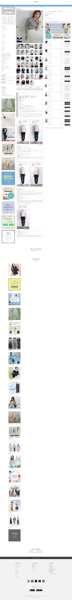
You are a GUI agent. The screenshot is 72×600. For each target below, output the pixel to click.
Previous (17, 27)
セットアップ (3, 37)
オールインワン (4, 36)
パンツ (16, 568)
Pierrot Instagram (5, 23)
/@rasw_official (36, 552)
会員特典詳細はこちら (8, 12)
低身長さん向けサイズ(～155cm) (6, 55)
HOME (17, 7)
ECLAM (3, 50)
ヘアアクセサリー (4, 43)
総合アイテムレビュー (5, 94)
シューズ (3, 40)
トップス (3, 30)
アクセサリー (17, 577)
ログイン (6, 8)
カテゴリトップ (21, 7)
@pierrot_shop (31, 552)
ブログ (33, 568)
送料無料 (3, 69)
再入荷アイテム (5, 19)
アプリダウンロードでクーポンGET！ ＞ (36, 5)
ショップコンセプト (51, 566)
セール (12, 19)
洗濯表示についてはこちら (22, 98)
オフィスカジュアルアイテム (6, 66)
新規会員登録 (10, 8)
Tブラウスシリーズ (4, 62)
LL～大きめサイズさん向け (5, 59)
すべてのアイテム (4, 27)
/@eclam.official (40, 552)
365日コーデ (11, 21)
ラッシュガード (4, 46)
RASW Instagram (12, 23)
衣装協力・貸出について (52, 568)
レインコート (3, 47)
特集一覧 (5, 21)
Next (42, 27)
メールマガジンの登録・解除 (53, 573)
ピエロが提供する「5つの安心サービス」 (7, 95)
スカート (3, 33)
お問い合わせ (3, 91)
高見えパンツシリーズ (5, 65)
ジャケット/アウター (4, 29)
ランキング (33, 567)
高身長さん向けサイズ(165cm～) (6, 56)
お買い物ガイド (4, 88)
